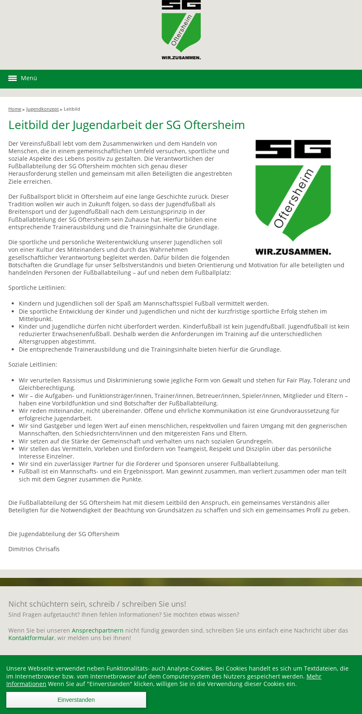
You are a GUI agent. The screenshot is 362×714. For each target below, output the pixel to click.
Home (14, 109)
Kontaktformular (31, 638)
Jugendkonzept (42, 109)
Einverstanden (76, 699)
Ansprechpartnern (98, 630)
